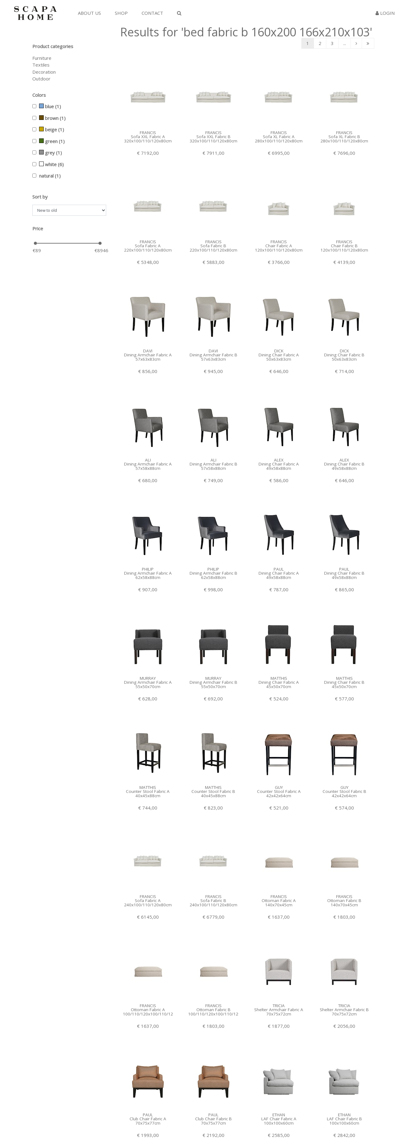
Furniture (41, 58)
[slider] (35, 243)
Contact (152, 13)
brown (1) (52, 118)
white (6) (51, 164)
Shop (121, 13)
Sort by (40, 197)
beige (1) (51, 129)
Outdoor (41, 79)
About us (89, 13)
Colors (39, 95)
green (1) (52, 141)
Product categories (52, 46)
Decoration (44, 72)
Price (37, 228)
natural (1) (50, 176)
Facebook (274, 1120)
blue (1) (50, 106)
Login (385, 13)
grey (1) (50, 153)
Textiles (41, 65)
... (344, 43)
